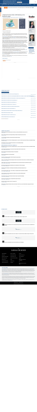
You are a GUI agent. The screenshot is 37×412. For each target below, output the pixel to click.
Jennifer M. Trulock (4, 160)
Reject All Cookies (19, 2)
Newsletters (16, 4)
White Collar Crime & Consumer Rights (22, 263)
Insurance (20, 253)
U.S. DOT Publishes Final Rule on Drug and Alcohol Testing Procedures (10, 137)
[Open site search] (34, 5)
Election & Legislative (12, 253)
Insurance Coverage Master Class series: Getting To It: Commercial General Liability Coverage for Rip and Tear (19, 233)
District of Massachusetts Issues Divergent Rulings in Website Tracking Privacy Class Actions (13, 134)
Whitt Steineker (8, 17)
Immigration (11, 262)
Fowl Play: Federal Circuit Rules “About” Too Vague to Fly (9, 181)
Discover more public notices (4, 118)
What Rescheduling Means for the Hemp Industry (7, 154)
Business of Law (4, 259)
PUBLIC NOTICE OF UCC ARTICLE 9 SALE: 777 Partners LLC (8, 104)
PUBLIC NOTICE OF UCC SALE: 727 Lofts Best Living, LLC (8, 114)
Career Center (24, 4)
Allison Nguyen (3, 132)
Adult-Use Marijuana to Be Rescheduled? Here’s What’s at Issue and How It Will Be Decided (13, 173)
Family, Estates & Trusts (13, 256)
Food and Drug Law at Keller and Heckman (6, 143)
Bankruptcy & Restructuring (5, 256)
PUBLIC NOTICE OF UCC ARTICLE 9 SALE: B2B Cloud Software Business (10, 106)
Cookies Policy (4, 3)
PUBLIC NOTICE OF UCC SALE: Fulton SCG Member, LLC (8, 108)
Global (11, 259)
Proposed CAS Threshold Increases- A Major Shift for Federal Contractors (11, 178)
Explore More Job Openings (31, 53)
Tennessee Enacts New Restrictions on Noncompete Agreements (16, 7)
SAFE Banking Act (5, 36)
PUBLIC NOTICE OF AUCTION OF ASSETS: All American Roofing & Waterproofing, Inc (11, 110)
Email (30, 43)
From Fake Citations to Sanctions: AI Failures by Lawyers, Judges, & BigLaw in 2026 (16, 216)
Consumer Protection (21, 23)
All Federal (20, 24)
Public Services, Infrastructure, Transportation (22, 260)
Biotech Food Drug (21, 22)
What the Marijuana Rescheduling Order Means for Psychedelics (9, 151)
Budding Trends (21, 17)
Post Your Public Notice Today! (5, 92)
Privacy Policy (33, 268)
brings (25, 49)
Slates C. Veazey (4, 176)
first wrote (6, 55)
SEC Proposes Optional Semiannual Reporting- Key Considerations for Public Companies (13, 165)
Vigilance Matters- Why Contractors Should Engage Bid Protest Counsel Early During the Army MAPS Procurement (16, 162)
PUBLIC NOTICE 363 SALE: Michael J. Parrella (7, 112)
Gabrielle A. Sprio (7, 179)
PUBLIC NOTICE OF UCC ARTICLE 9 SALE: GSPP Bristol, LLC (9, 102)
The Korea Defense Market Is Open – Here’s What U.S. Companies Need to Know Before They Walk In (14, 170)
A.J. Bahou (7, 160)
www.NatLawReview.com (6, 273)
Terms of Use (29, 268)
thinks (21, 42)
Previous (32, 7)
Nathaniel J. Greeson (8, 163)
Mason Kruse (5, 17)
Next (33, 7)
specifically (14, 37)
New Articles (0, 10)
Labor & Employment (21, 256)
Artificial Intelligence (4, 253)
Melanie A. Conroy (4, 135)
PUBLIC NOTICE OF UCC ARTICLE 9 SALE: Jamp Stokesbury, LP (9, 100)
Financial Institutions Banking (21, 21)
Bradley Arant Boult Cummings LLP (15, 17)
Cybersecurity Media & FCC (5, 262)
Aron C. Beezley (3, 163)
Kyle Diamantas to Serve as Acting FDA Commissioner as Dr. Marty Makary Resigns (12, 142)
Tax (19, 261)
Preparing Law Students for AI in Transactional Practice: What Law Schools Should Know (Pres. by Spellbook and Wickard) (19, 224)
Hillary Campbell (3, 152)
